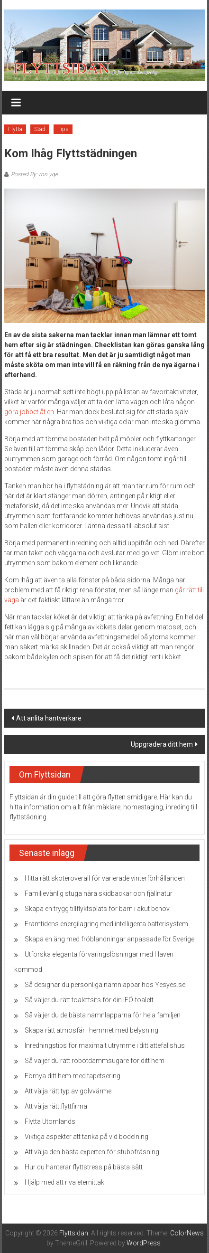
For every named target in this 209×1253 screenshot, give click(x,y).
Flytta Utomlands (50, 1121)
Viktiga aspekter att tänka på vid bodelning (86, 1136)
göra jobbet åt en (29, 412)
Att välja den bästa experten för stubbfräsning (92, 1152)
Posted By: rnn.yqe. (35, 174)
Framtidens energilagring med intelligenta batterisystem (106, 924)
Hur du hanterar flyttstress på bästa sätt (84, 1167)
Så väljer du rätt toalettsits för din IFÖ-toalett (89, 1000)
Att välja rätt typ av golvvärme (68, 1091)
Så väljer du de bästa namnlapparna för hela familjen (103, 1015)
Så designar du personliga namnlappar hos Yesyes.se (105, 984)
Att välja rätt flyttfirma (56, 1106)
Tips (63, 129)
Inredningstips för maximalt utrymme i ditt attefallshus (105, 1045)
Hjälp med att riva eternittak (64, 1182)
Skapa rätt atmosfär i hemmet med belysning (91, 1030)
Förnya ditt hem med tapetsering (72, 1076)
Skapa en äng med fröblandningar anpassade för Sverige (109, 939)
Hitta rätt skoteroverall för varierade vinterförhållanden (105, 878)
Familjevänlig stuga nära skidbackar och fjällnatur (99, 893)
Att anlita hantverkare (49, 718)
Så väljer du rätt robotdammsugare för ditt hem (94, 1060)
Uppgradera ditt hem (162, 744)
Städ (39, 129)
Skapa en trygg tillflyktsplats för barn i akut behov (97, 908)
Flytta (15, 129)
